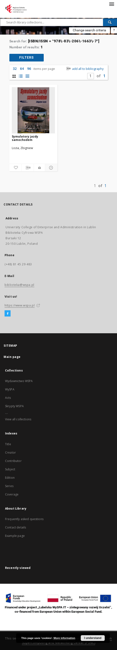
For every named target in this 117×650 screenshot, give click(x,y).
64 (22, 68)
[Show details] (50, 168)
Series (9, 486)
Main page (12, 357)
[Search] (110, 22)
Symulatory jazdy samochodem (25, 138)
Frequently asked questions (24, 519)
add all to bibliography (84, 69)
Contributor (13, 461)
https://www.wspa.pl (20, 305)
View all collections (18, 419)
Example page (15, 536)
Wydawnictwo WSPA (19, 381)
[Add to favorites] (15, 168)
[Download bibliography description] (28, 168)
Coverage (11, 494)
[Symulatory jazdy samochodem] (33, 110)
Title (8, 444)
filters (26, 57)
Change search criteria (89, 30)
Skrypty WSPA (14, 406)
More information (64, 638)
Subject (10, 469)
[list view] (27, 76)
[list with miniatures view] (20, 76)
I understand (92, 638)
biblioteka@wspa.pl (19, 285)
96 (29, 68)
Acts (8, 398)
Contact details (15, 527)
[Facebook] (8, 313)
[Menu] (111, 4)
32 (15, 68)
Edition (10, 478)
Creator (10, 452)
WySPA (9, 389)
